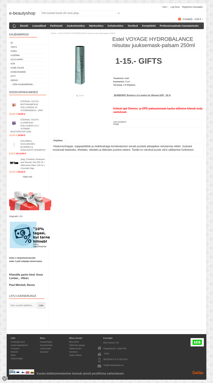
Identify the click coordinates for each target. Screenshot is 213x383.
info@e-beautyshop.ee (113, 365)
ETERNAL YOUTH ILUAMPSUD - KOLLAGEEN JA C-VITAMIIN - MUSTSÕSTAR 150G (24, 125)
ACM (12, 64)
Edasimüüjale (17, 358)
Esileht (53, 33)
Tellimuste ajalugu (77, 345)
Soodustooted (46, 345)
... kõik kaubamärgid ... (22, 84)
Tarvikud (133, 25)
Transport (15, 348)
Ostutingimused (18, 342)
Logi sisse (175, 7)
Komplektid (149, 25)
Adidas (14, 80)
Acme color (17, 68)
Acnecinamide (18, 72)
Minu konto (74, 342)
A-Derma (15, 55)
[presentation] (27, 315)
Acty (13, 76)
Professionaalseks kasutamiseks (179, 25)
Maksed (14, 352)
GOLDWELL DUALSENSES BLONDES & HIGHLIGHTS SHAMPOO (32, 145)
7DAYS (13, 47)
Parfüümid (56, 25)
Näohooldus (96, 25)
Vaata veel (27, 177)
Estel (127, 81)
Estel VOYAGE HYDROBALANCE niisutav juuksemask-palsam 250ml (86, 33)
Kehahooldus (115, 25)
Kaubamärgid (46, 342)
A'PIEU (13, 51)
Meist (13, 355)
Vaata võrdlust (75, 355)
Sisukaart (44, 352)
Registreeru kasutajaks (192, 7)
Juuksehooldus (76, 25)
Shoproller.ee (198, 372)
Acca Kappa (16, 59)
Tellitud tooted (75, 348)
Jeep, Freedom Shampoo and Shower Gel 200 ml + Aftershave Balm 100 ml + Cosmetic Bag (32, 163)
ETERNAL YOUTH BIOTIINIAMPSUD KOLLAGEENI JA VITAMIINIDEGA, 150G (31, 106)
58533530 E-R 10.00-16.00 (115, 359)
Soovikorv (73, 352)
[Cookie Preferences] (5, 378)
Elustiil (24, 25)
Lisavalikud (39, 25)
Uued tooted (45, 348)
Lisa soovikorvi (119, 122)
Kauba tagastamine (19, 345)
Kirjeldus (58, 140)
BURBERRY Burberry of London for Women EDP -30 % (142, 95)
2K (11, 43)
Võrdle (116, 124)
